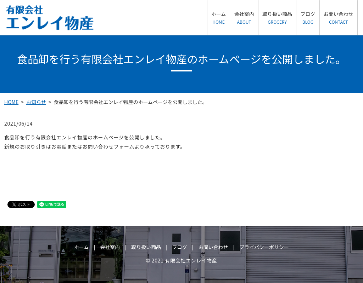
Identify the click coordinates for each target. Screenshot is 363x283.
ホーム (218, 17)
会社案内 (244, 17)
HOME (11, 101)
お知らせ (36, 101)
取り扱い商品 (277, 17)
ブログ (307, 17)
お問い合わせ (338, 17)
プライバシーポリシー (264, 246)
